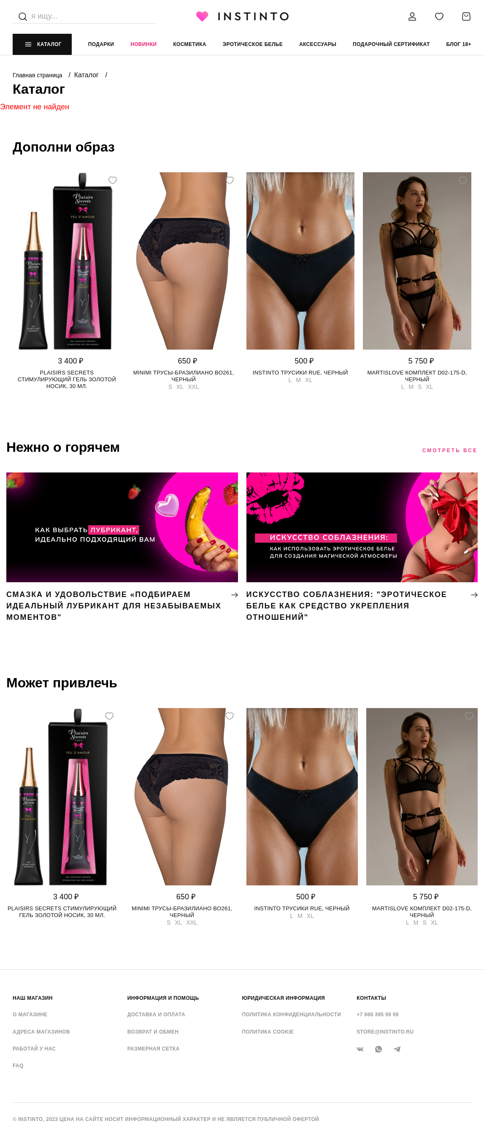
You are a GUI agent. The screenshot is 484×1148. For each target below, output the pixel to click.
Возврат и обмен (153, 1032)
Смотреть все (450, 450)
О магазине (30, 1015)
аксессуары (317, 44)
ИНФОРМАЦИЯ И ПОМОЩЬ (163, 998)
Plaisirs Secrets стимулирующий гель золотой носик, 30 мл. (67, 379)
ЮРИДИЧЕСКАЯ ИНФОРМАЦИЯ (283, 998)
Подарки (101, 44)
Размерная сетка (153, 1049)
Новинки (143, 44)
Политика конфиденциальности (291, 1015)
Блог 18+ (458, 44)
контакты (371, 998)
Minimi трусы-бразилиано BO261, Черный (183, 376)
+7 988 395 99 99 (378, 1015)
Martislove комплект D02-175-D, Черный (417, 376)
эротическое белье (253, 44)
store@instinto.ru (385, 1032)
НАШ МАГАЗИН (33, 998)
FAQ (18, 1066)
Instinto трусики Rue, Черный (300, 372)
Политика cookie (268, 1032)
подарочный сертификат (391, 44)
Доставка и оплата (156, 1015)
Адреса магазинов (41, 1032)
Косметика (189, 44)
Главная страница (38, 75)
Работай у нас (34, 1049)
